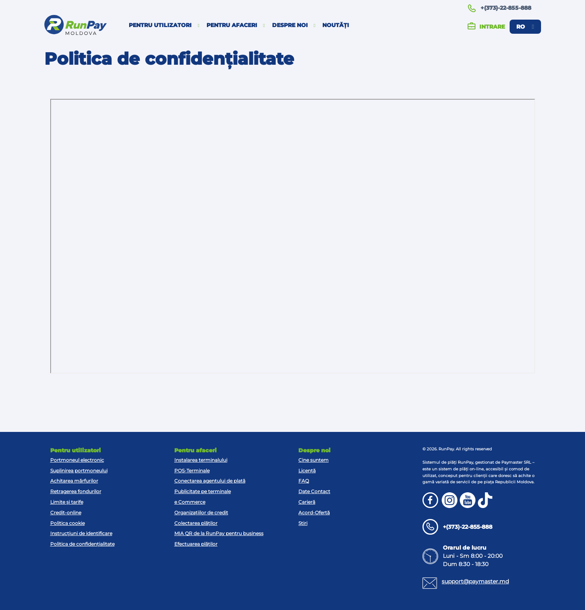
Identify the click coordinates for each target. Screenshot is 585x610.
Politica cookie (67, 523)
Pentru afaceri (236, 25)
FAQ (303, 481)
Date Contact (314, 491)
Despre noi (294, 25)
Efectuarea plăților (196, 544)
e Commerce (189, 502)
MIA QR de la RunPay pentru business (218, 533)
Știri (302, 523)
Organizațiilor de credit (201, 512)
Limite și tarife (66, 502)
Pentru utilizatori (164, 25)
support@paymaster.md (475, 581)
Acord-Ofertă (314, 512)
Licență (307, 470)
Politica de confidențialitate (82, 544)
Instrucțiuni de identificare (81, 533)
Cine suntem (313, 460)
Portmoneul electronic (77, 460)
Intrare (486, 27)
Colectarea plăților (196, 523)
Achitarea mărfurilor (74, 481)
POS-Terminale (192, 470)
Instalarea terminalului (200, 460)
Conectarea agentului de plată (209, 481)
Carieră (306, 502)
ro (525, 27)
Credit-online (65, 512)
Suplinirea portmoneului (79, 470)
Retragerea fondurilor (75, 491)
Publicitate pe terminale (202, 491)
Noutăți (335, 25)
